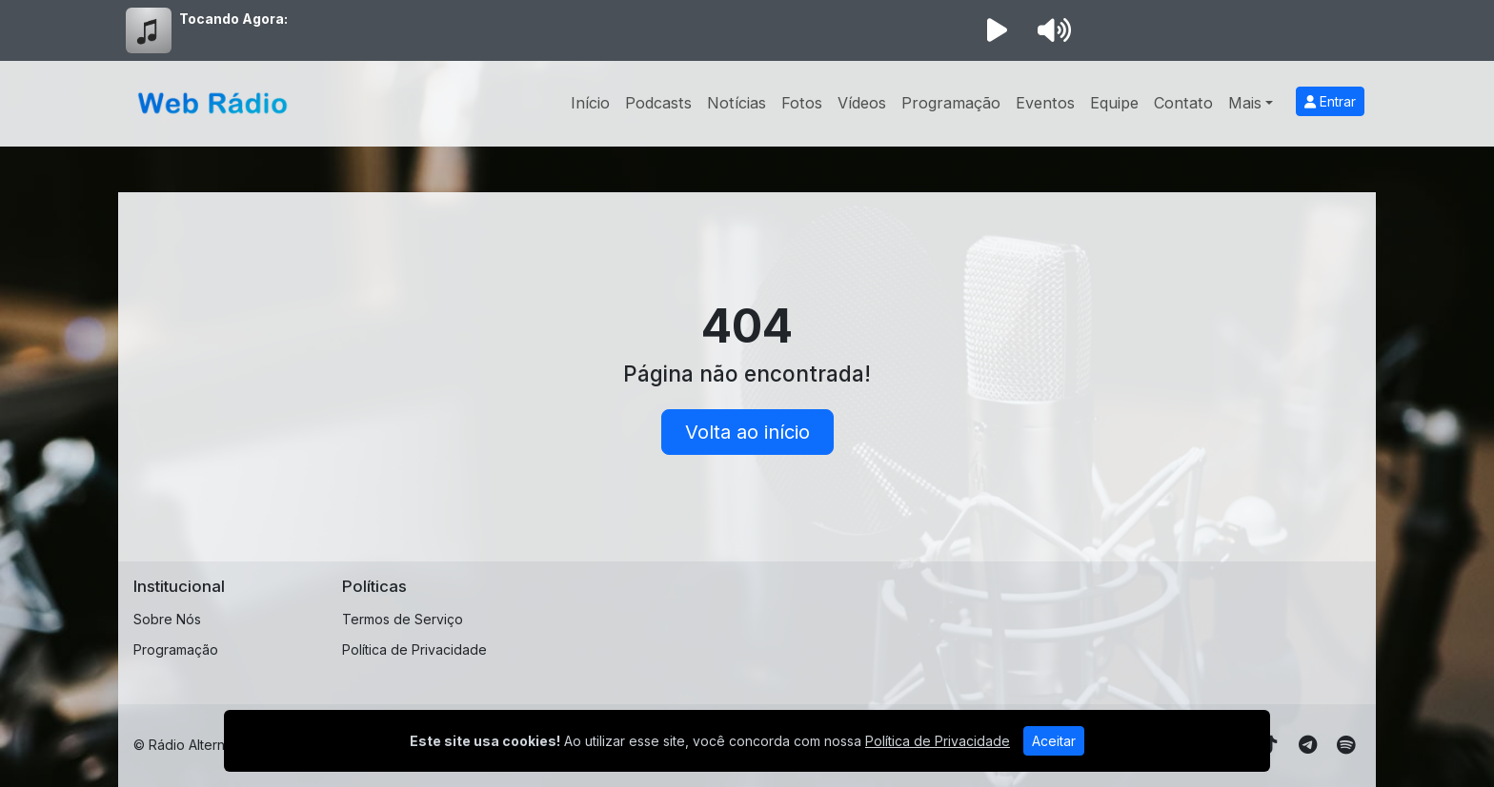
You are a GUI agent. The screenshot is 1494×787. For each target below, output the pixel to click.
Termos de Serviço (402, 619)
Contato (1183, 102)
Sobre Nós (167, 619)
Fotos (801, 102)
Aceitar (1054, 741)
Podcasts (658, 102)
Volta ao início (747, 432)
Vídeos (862, 102)
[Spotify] (1346, 745)
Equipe (1114, 102)
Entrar (1330, 101)
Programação (950, 102)
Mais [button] (1245, 102)
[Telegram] (1308, 745)
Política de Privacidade (414, 649)
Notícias (736, 102)
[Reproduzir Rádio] (996, 30)
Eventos (1045, 102)
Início (590, 102)
